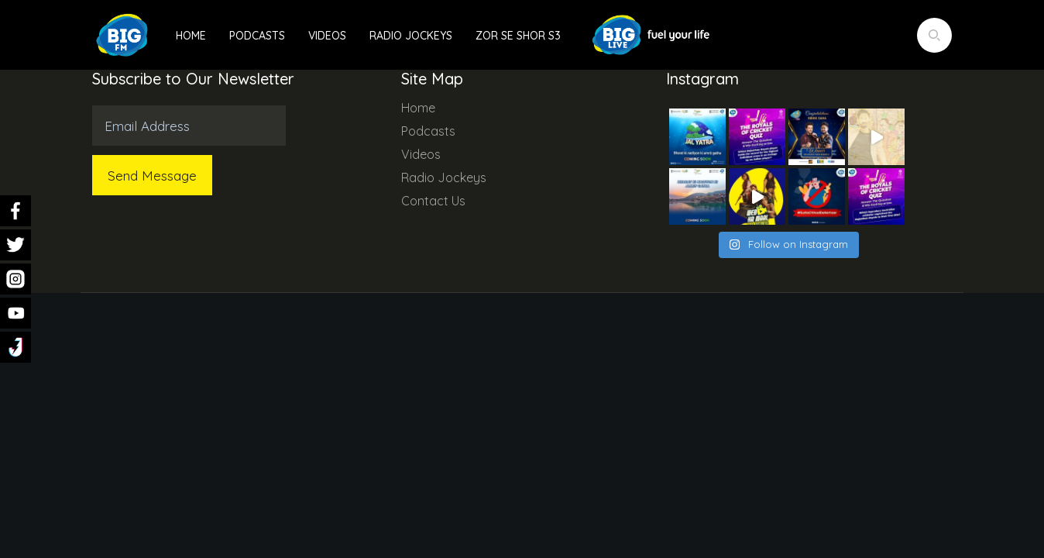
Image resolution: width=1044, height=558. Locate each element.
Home (191, 36)
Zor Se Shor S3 (518, 36)
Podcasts (257, 36)
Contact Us (433, 200)
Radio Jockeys (410, 36)
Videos (327, 36)
